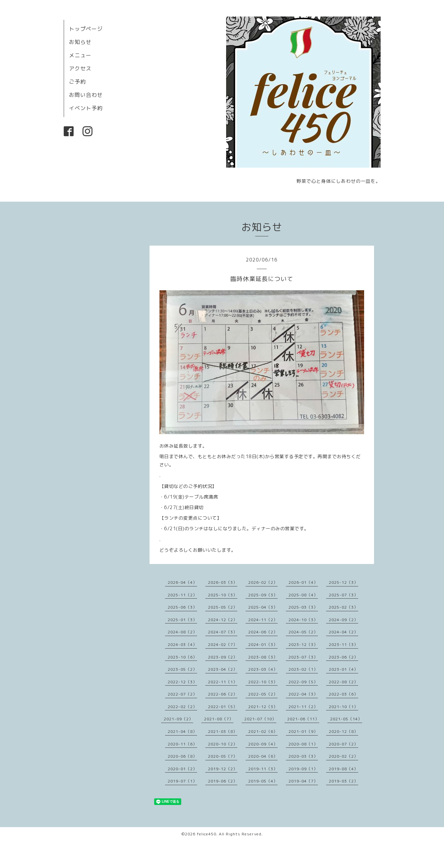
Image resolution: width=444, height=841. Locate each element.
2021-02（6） (263, 731)
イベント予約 (86, 108)
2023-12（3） (303, 644)
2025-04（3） (263, 607)
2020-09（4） (263, 744)
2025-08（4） (303, 595)
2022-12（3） (182, 682)
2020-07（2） (343, 744)
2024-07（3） (222, 632)
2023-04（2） (222, 669)
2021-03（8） (222, 731)
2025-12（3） (343, 582)
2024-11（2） (263, 619)
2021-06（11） (303, 719)
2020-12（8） (343, 731)
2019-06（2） (222, 781)
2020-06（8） (182, 756)
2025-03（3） (303, 607)
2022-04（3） (303, 694)
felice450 (206, 834)
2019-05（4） (263, 781)
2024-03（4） (182, 644)
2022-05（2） (263, 694)
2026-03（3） (222, 582)
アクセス (80, 68)
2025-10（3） (222, 595)
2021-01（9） (303, 731)
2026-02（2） (263, 582)
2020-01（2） (182, 769)
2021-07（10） (260, 719)
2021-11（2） (303, 706)
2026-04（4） (182, 582)
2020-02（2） (343, 756)
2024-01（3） (263, 644)
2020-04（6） (263, 756)
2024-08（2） (182, 632)
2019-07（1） (182, 781)
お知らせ (80, 42)
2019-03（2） (343, 781)
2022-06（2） (222, 694)
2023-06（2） (343, 657)
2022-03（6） (343, 694)
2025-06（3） (182, 607)
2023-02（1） (303, 669)
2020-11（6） (182, 744)
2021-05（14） (346, 719)
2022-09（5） (303, 682)
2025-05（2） (222, 607)
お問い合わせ (86, 95)
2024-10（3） (303, 619)
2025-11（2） (182, 595)
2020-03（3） (303, 756)
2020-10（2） (222, 744)
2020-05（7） (222, 756)
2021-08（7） (218, 719)
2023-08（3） (263, 657)
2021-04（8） (182, 731)
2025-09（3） (263, 595)
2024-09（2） (343, 619)
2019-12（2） (222, 769)
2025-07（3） (343, 595)
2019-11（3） (263, 769)
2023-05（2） (182, 669)
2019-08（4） (343, 769)
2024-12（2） (222, 619)
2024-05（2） (303, 632)
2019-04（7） (303, 781)
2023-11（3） (343, 644)
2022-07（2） (182, 694)
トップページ (86, 28)
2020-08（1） (303, 744)
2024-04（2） (343, 632)
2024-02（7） (222, 644)
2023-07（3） (303, 657)
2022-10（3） (263, 682)
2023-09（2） (222, 657)
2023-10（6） (182, 657)
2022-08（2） (343, 682)
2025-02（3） (343, 607)
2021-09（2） (178, 719)
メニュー (80, 55)
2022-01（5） (222, 706)
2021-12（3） (263, 706)
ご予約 (77, 81)
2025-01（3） (182, 619)
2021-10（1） (343, 706)
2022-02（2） (182, 706)
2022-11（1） (222, 682)
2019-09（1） (303, 769)
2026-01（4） (303, 582)
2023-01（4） (343, 669)
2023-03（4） (263, 669)
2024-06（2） (263, 632)
